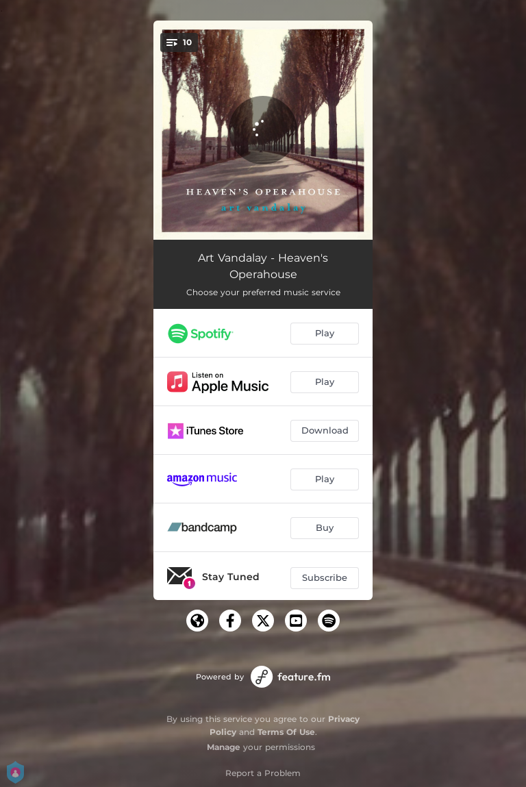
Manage (223, 747)
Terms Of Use (286, 732)
